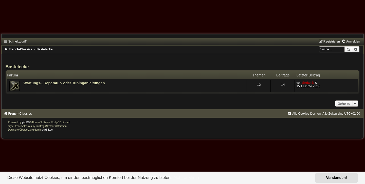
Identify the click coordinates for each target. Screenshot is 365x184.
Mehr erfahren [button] (186, 177)
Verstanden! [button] (336, 178)
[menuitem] (351, 41)
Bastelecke (17, 66)
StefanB (308, 83)
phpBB (26, 122)
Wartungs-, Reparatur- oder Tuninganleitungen (64, 83)
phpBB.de (47, 129)
